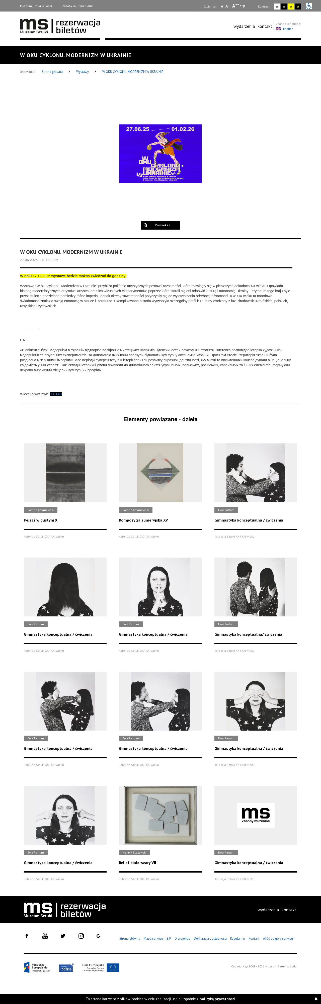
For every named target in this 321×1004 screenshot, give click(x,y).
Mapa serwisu (153, 938)
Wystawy (83, 72)
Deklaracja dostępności (210, 938)
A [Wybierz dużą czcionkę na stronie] (235, 6)
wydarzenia (244, 26)
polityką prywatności (217, 998)
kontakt (265, 26)
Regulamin (237, 938)
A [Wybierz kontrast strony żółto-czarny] (291, 6)
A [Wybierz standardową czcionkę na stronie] (227, 6)
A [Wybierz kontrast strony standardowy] (277, 6)
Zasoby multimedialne (78, 6)
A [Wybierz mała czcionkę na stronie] (222, 6)
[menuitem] (244, 26)
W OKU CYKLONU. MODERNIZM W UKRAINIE (132, 72)
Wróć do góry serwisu (279, 938)
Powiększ (162, 225)
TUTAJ (56, 394)
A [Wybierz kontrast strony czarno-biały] (284, 6)
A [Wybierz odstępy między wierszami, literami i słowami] (244, 6)
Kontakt (254, 938)
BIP (169, 938)
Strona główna (52, 72)
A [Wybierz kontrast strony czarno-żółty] (298, 6)
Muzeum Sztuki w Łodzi (36, 6)
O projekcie (182, 938)
